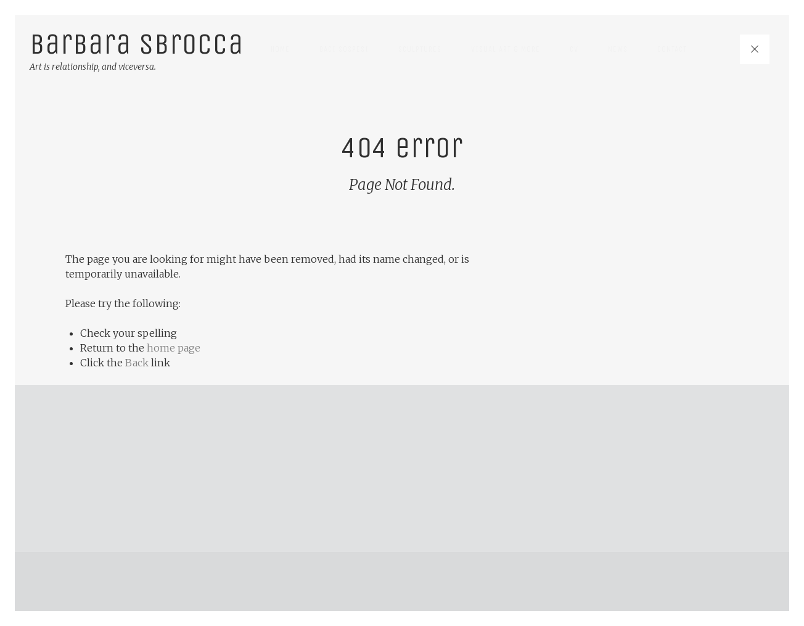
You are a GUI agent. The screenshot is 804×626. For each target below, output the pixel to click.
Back (137, 362)
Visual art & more (505, 49)
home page (173, 348)
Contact (672, 49)
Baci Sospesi (344, 49)
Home (280, 49)
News (618, 49)
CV (574, 49)
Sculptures (419, 49)
